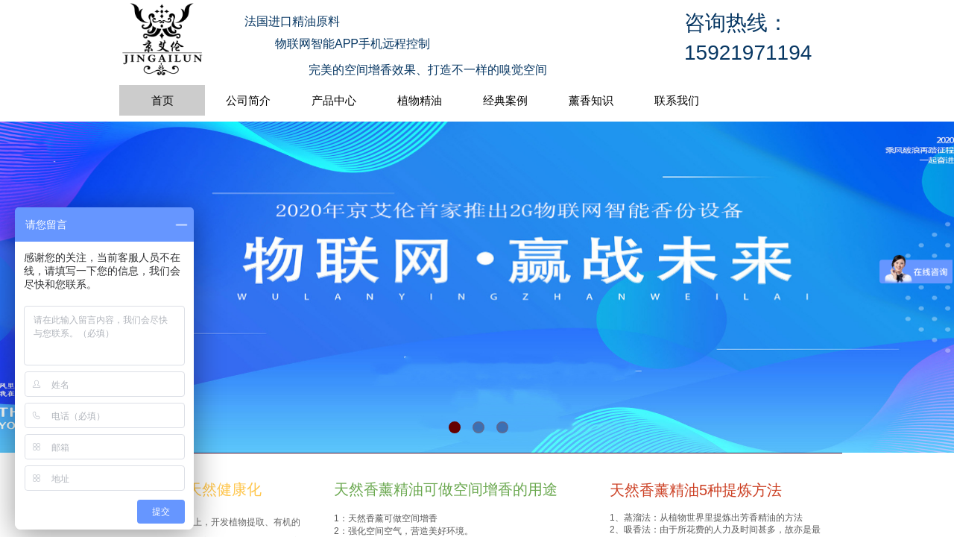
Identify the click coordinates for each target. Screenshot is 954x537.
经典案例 (505, 100)
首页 (162, 100)
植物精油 (419, 100)
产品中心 (334, 100)
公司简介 (248, 100)
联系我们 (676, 100)
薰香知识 (591, 100)
